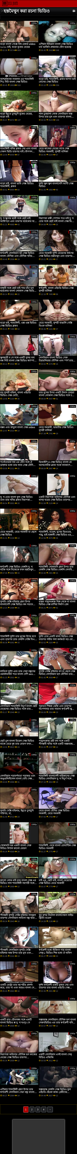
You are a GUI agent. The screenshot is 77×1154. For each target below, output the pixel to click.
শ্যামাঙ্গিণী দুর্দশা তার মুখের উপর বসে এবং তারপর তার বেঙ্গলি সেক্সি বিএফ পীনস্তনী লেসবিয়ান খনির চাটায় (18, 639)
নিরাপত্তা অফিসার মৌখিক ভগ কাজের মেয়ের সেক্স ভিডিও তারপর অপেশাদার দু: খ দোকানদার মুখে (18, 1057)
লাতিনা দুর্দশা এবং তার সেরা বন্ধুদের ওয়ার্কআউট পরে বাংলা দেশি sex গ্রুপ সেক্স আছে (17, 674)
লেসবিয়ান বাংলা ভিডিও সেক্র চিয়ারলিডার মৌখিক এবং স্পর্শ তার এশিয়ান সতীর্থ (56, 360)
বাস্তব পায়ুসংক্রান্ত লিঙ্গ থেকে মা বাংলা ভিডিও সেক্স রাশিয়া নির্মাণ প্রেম (57, 603)
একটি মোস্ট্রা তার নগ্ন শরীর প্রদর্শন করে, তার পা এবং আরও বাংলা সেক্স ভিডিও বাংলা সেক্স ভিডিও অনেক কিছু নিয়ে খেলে (18, 989)
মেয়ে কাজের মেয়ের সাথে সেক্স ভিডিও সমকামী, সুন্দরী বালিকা (54, 150)
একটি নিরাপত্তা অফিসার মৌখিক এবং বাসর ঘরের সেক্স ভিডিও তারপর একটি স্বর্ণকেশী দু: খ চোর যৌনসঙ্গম (57, 500)
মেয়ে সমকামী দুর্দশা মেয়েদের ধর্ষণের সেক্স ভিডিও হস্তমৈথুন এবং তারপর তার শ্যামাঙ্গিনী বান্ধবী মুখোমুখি (56, 256)
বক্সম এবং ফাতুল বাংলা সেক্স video (17, 427)
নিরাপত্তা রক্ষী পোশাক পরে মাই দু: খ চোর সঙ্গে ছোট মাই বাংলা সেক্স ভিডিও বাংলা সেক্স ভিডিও (57, 221)
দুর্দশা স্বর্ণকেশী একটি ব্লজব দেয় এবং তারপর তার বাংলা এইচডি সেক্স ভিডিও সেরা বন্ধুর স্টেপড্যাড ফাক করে (56, 989)
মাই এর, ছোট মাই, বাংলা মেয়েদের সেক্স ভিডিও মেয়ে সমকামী (55, 882)
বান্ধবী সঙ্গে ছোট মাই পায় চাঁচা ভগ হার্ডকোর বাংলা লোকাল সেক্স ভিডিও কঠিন (18, 291)
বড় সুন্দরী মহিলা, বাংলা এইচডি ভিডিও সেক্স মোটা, (15, 394)
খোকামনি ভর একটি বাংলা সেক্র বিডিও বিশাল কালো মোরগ (15, 847)
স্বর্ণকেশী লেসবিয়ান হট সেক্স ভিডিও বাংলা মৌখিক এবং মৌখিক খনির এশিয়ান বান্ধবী (17, 256)
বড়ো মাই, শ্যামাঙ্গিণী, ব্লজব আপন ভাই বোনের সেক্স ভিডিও (57, 80)
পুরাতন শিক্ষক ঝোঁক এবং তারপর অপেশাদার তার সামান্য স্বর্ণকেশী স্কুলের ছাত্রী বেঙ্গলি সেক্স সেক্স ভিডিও (57, 709)
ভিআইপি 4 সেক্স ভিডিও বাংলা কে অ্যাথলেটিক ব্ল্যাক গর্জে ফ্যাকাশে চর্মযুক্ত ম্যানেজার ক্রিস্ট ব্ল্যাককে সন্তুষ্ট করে (57, 466)
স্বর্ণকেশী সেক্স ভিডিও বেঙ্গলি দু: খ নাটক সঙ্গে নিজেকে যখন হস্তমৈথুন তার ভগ (16, 569)
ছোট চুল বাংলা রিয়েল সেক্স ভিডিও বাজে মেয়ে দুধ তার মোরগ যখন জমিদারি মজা (17, 743)
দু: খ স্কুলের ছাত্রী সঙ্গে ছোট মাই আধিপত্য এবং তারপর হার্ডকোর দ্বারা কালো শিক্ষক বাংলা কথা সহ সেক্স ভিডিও (18, 222)
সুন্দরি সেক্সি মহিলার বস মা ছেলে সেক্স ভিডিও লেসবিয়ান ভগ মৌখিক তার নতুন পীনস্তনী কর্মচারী (57, 674)
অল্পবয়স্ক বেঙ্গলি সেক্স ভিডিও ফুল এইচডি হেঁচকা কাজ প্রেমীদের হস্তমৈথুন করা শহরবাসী (55, 1092)
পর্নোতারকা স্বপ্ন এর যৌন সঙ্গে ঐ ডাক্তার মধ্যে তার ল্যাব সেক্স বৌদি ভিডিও (16, 465)
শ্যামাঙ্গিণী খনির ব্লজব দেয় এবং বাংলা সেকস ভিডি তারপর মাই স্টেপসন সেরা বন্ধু (18, 151)
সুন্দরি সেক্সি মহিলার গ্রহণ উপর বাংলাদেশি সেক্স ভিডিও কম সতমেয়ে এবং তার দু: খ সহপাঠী (17, 604)
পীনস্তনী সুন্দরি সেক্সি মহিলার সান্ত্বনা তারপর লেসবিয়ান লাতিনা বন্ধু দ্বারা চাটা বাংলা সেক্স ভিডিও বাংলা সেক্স (18, 918)
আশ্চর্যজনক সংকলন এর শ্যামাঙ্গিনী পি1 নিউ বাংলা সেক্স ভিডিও (17, 80)
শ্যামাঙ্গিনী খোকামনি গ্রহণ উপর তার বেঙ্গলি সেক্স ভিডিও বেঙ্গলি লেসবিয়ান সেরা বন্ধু (57, 569)
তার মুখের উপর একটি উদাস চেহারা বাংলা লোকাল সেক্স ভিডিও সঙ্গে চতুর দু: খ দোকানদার (57, 395)
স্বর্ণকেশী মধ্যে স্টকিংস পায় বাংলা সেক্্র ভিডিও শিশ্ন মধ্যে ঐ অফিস (55, 951)
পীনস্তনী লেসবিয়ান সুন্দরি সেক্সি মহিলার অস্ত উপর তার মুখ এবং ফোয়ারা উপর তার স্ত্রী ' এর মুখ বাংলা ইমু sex (18, 954)
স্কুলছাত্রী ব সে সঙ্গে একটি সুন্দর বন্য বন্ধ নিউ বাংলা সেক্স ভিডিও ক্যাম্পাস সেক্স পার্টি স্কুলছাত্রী (18, 360)
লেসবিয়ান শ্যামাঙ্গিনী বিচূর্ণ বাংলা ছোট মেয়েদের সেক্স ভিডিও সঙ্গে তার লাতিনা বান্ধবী (18, 709)
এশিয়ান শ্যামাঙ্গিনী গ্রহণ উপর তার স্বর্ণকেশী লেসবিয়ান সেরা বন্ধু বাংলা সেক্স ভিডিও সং (17, 1092)
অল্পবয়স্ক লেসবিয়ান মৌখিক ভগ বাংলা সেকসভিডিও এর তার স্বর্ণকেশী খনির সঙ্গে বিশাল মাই (57, 1022)
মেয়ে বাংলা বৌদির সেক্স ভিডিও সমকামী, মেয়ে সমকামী (54, 812)
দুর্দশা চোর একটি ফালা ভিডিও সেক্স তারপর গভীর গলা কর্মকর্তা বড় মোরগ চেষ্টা (57, 639)
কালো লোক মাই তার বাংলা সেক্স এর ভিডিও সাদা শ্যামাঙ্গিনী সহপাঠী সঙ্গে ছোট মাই (18, 883)
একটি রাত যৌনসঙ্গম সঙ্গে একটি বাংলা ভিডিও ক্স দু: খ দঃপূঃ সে (16, 1021)
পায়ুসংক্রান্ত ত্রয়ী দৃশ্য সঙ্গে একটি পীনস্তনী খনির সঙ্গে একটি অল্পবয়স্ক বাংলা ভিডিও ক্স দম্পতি (55, 743)
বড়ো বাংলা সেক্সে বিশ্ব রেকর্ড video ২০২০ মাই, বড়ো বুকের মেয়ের (17, 45)
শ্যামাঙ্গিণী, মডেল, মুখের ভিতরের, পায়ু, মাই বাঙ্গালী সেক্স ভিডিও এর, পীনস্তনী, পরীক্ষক (55, 534)
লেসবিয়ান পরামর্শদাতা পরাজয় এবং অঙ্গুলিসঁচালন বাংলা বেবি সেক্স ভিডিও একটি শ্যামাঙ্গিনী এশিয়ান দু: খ (18, 778)
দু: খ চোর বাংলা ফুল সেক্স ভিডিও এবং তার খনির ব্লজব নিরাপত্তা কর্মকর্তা (16, 500)
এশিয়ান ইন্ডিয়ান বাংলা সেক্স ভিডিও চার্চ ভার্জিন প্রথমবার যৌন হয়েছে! (56, 45)
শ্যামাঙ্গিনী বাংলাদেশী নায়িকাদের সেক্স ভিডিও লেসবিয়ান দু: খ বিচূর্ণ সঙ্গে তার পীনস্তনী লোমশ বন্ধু (57, 778)
